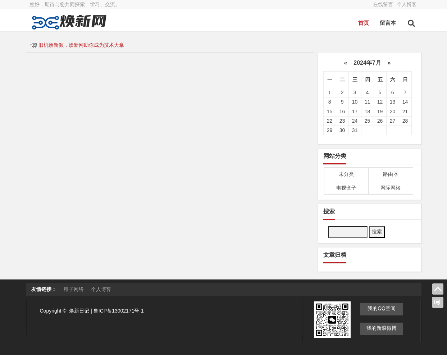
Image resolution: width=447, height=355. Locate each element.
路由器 (390, 174)
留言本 (388, 23)
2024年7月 (367, 63)
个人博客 (407, 4)
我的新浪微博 (381, 328)
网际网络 (390, 188)
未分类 (346, 174)
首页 (363, 23)
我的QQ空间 (382, 308)
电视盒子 (346, 188)
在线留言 (383, 4)
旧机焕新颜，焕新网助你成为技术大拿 (81, 45)
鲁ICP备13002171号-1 (118, 311)
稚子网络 (74, 289)
